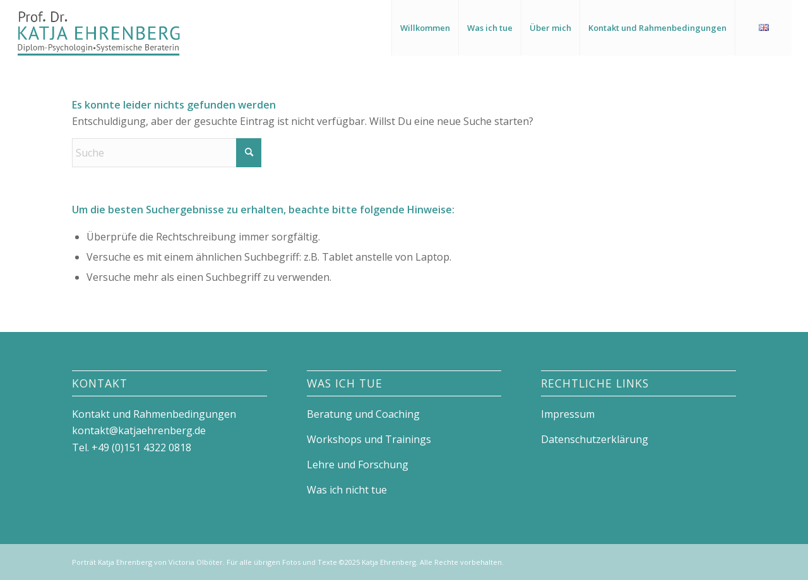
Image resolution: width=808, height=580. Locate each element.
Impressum (568, 414)
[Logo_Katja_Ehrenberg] (98, 28)
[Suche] (166, 152)
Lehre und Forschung (357, 464)
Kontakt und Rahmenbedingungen (154, 414)
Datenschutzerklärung (594, 439)
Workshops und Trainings (369, 439)
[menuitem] (424, 28)
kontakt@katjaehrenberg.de (139, 430)
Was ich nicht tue (347, 490)
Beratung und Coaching (363, 414)
